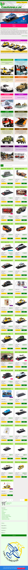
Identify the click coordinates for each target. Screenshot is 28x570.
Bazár (3, 510)
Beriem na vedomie (21, 568)
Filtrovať (14, 535)
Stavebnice (4, 512)
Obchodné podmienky (6, 514)
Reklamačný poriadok (5, 518)
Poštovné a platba (5, 517)
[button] (2, 18)
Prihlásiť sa (19, 2)
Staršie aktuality (24, 35)
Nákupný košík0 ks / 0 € (6, 503)
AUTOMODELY (4, 509)
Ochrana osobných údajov (6, 516)
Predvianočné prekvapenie (9, 29)
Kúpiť (10, 183)
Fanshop (3, 513)
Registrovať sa (24, 2)
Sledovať (3, 183)
